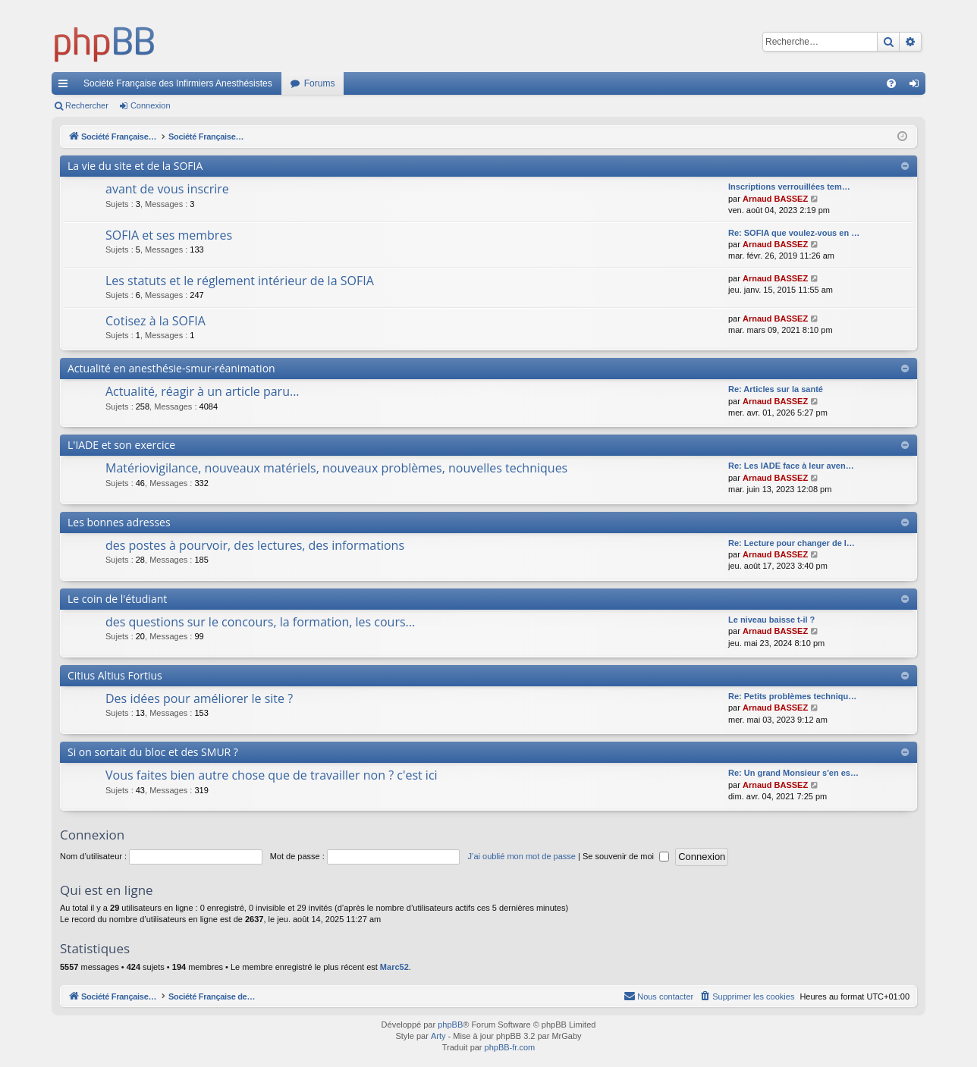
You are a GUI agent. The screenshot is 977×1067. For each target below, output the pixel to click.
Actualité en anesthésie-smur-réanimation (171, 368)
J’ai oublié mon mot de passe (521, 856)
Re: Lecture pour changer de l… (791, 543)
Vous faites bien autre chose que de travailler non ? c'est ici (271, 775)
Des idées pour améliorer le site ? (199, 698)
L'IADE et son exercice (121, 445)
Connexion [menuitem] (917, 86)
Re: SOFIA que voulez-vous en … (793, 232)
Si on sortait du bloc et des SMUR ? (153, 752)
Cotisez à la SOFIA (155, 320)
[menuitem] (891, 83)
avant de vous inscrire (167, 188)
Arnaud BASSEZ (775, 198)
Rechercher (86, 105)
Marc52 (394, 966)
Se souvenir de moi (626, 856)
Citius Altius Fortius (115, 675)
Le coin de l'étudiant (117, 599)
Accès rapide (66, 86)
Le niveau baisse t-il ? (771, 619)
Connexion (150, 105)
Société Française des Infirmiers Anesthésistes (177, 83)
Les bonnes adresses (119, 522)
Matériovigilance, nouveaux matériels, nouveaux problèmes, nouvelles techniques (336, 468)
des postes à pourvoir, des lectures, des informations (254, 545)
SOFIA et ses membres (168, 235)
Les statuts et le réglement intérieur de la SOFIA (239, 280)
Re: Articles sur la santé (775, 389)
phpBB (450, 1024)
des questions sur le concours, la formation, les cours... (260, 622)
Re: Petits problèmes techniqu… (792, 696)
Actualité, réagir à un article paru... (202, 391)
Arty (438, 1035)
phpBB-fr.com (510, 1047)
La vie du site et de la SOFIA (135, 165)
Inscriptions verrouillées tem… (789, 186)
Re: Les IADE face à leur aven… (791, 465)
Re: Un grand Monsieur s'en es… (793, 772)
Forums (319, 83)
